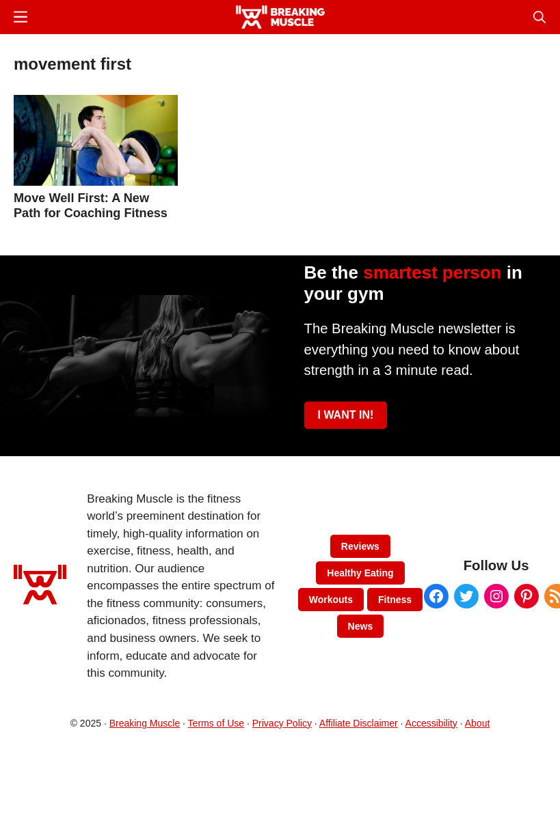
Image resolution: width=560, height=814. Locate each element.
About (477, 723)
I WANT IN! (346, 415)
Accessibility (431, 723)
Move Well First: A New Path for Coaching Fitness (91, 205)
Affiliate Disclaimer (358, 723)
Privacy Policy (282, 723)
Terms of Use (216, 723)
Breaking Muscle (145, 723)
